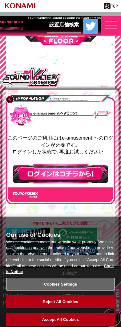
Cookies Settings (60, 287)
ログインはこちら (60, 173)
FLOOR (60, 40)
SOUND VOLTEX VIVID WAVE (30, 78)
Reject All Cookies (60, 305)
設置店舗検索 (64, 24)
